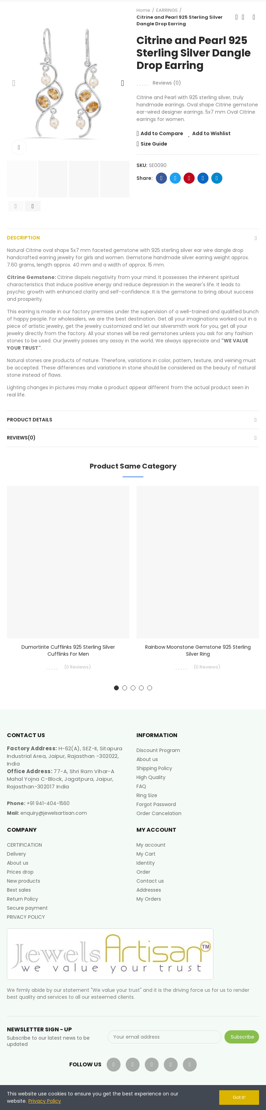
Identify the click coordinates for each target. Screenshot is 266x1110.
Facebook (161, 178)
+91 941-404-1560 (48, 803)
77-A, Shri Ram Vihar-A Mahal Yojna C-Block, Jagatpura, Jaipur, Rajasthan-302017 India (60, 779)
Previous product (236, 17)
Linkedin (203, 178)
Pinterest (189, 178)
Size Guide (154, 143)
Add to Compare (162, 133)
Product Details (29, 419)
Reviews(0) (21, 437)
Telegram (217, 178)
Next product (254, 17)
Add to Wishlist (211, 133)
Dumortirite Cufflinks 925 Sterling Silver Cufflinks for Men (68, 650)
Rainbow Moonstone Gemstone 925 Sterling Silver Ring (198, 650)
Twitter (175, 178)
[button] (14, 83)
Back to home (245, 17)
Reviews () (167, 82)
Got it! (239, 1097)
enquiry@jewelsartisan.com (53, 813)
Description (23, 237)
